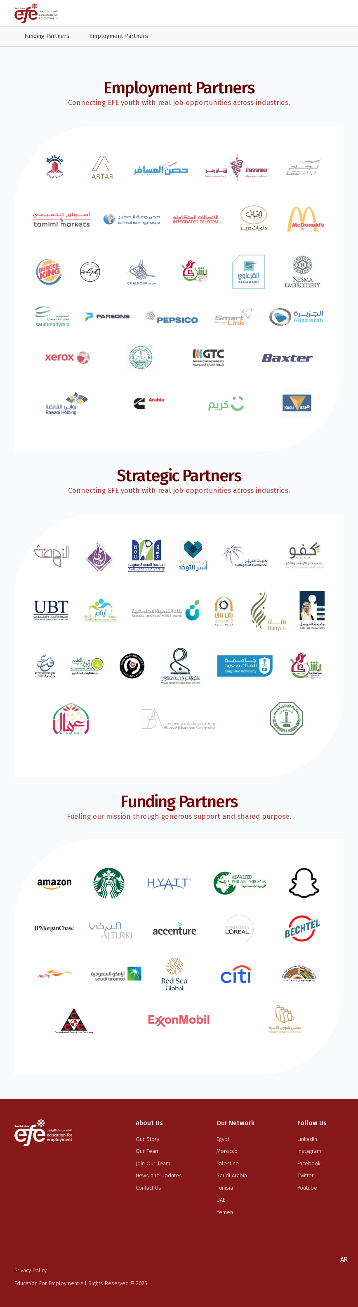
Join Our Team (153, 1163)
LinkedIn (307, 1139)
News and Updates (159, 1175)
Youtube (307, 1188)
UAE (221, 1200)
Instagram (309, 1151)
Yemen (225, 1212)
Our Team (148, 1151)
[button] (343, 1260)
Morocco (227, 1151)
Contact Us (148, 1188)
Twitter (305, 1175)
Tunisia (225, 1188)
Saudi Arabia (232, 1175)
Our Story (147, 1139)
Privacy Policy (30, 1270)
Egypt (223, 1139)
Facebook (308, 1163)
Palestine (228, 1163)
